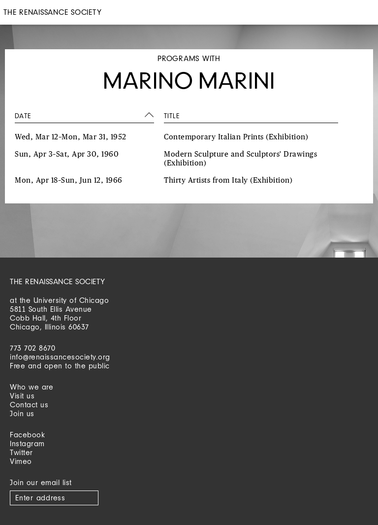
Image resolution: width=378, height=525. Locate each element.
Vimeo (21, 461)
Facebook (27, 434)
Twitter (21, 452)
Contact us (29, 404)
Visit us (22, 395)
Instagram (27, 443)
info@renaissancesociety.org (60, 356)
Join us (22, 413)
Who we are (31, 387)
